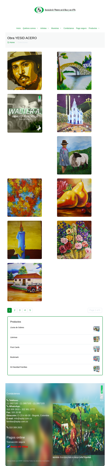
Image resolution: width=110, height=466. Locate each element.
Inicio (18, 28)
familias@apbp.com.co (17, 421)
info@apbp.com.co (23, 418)
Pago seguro (81, 28)
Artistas (43, 28)
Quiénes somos (29, 28)
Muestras (55, 28)
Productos (93, 28)
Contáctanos (69, 28)
